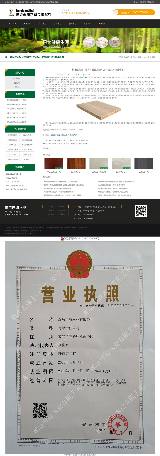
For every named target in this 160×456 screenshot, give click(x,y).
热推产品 (8, 231)
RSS (148, 2)
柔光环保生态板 (12, 150)
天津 (36, 231)
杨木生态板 (12, 145)
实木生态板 (12, 154)
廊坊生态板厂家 (54, 172)
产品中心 (42, 23)
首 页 (133, 57)
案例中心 (72, 23)
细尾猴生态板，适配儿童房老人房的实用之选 (113, 188)
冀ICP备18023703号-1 (21, 215)
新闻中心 (58, 23)
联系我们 (88, 23)
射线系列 (27, 159)
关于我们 (28, 23)
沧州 (32, 231)
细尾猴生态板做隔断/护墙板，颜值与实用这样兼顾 (114, 195)
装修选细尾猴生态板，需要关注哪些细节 (111, 185)
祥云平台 (16, 233)
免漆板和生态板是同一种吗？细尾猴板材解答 (59, 192)
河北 (39, 231)
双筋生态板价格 (12, 159)
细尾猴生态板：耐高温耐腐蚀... (17, 117)
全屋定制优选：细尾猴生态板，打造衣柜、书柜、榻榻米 (62, 195)
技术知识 (16, 87)
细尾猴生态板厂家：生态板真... (17, 113)
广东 (29, 231)
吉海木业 (64, 135)
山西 (25, 231)
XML (152, 2)
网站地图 (143, 2)
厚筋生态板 (27, 154)
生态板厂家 (72, 135)
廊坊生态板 (27, 135)
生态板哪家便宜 (27, 145)
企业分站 (135, 2)
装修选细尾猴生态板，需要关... (17, 104)
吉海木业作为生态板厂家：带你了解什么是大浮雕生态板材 (68, 143)
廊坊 (22, 231)
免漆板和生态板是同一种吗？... (17, 100)
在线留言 (51, 214)
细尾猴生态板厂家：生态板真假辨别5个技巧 (58, 188)
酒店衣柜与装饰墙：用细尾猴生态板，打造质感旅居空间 (116, 182)
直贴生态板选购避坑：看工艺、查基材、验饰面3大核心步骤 (68, 140)
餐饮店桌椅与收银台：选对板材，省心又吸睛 (113, 192)
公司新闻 (151, 57)
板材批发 (75, 228)
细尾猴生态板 (12, 140)
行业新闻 (16, 83)
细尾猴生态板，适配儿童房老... (17, 122)
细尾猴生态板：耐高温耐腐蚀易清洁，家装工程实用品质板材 (64, 185)
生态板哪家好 (12, 135)
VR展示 (102, 23)
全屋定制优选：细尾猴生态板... (17, 109)
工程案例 (51, 210)
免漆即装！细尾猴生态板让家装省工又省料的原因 (60, 182)
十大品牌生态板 (27, 140)
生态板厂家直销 (27, 150)
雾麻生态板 (55, 135)
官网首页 (12, 23)
